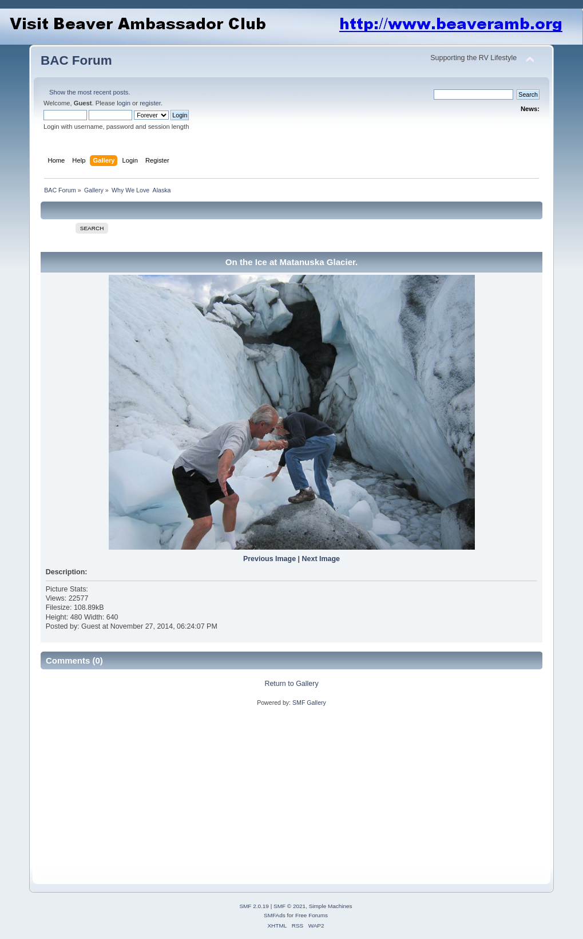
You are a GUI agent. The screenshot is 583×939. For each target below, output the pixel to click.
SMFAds (274, 915)
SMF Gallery (309, 702)
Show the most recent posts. (89, 92)
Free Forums (311, 915)
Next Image (321, 559)
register (150, 103)
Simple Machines (330, 906)
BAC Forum (76, 60)
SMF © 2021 (289, 906)
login (123, 103)
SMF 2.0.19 (254, 906)
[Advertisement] (225, 787)
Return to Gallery (291, 684)
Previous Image (269, 559)
